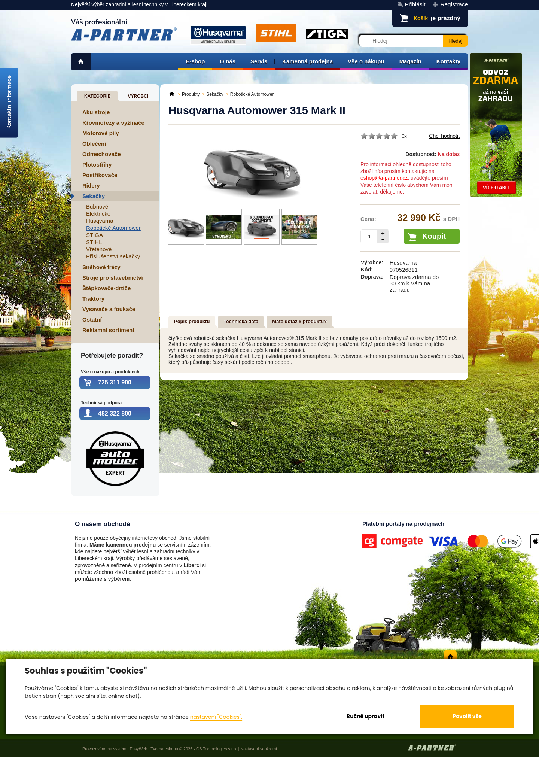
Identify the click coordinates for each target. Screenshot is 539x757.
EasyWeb (138, 749)
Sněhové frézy (101, 267)
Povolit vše (467, 716)
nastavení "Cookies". (216, 717)
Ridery (91, 185)
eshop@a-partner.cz (384, 178)
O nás (227, 61)
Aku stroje (96, 112)
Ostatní (92, 319)
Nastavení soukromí (258, 749)
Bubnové (97, 206)
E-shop (195, 61)
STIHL (94, 242)
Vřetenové (99, 249)
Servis (258, 61)
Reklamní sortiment (108, 330)
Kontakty (448, 61)
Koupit (434, 236)
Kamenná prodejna (307, 61)
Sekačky (93, 196)
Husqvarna (99, 221)
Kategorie (97, 96)
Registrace (454, 4)
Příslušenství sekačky (113, 256)
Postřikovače (99, 175)
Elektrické (98, 213)
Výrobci (138, 96)
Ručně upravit (365, 716)
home (81, 61)
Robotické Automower (113, 228)
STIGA (94, 235)
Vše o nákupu (366, 61)
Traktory (93, 298)
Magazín (410, 61)
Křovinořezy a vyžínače (113, 122)
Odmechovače (101, 154)
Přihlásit (415, 4)
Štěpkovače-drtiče (106, 288)
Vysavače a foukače (108, 309)
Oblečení (94, 143)
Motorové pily (100, 133)
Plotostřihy (97, 164)
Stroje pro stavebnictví (112, 277)
